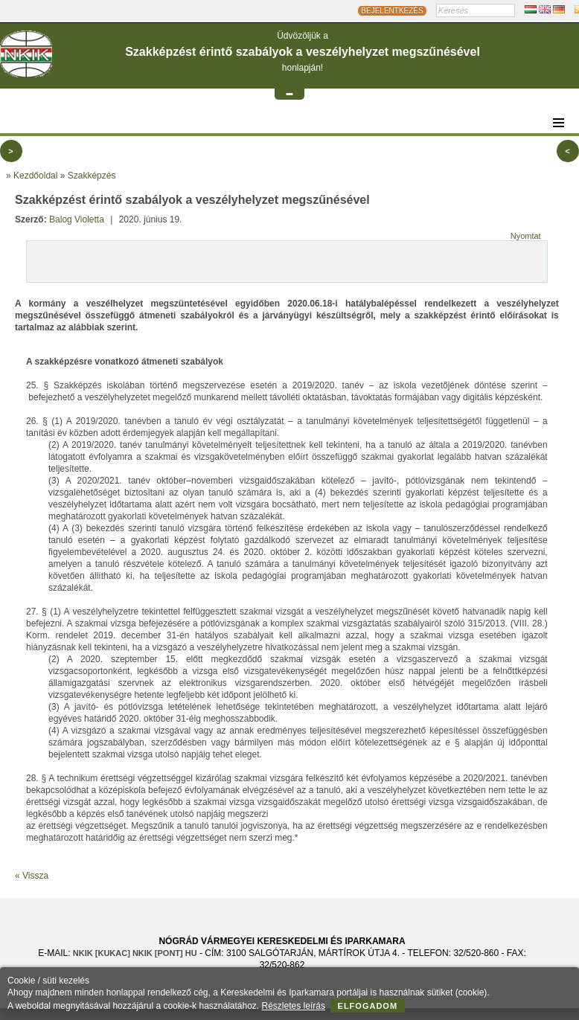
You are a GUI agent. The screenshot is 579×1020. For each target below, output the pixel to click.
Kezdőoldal (35, 175)
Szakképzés (92, 175)
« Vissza (31, 875)
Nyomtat (526, 235)
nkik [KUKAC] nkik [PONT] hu (135, 953)
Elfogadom (368, 1005)
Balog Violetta (76, 219)
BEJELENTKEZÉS (392, 11)
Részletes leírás (293, 1006)
